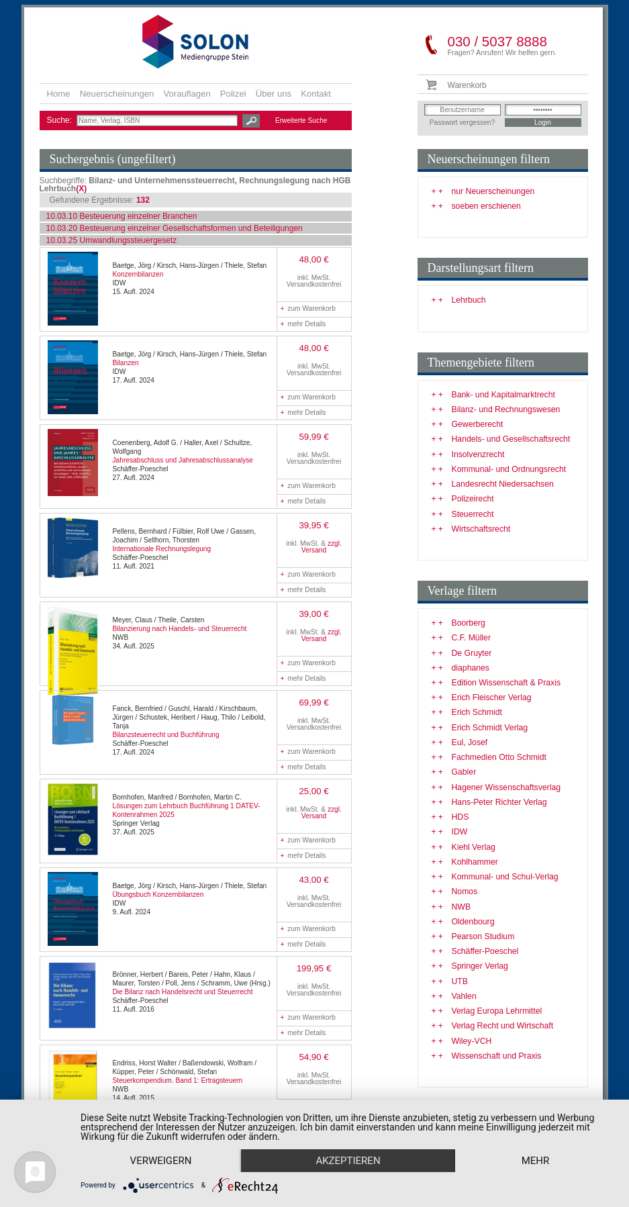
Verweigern (161, 1161)
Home (58, 94)
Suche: (61, 120)
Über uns (274, 94)
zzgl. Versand (321, 547)
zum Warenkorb (308, 308)
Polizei (233, 94)
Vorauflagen (186, 94)
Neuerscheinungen (117, 94)
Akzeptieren (348, 1161)
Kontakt (316, 94)
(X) (81, 188)
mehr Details (303, 324)
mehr (536, 1161)
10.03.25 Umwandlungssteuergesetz (111, 240)
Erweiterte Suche (301, 120)
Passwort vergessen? (462, 122)
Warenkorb (467, 85)
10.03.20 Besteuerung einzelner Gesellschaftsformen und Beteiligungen (174, 228)
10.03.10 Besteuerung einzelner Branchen (121, 216)
